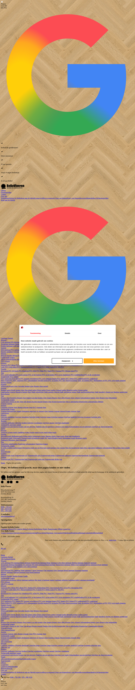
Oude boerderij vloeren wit (104, 392)
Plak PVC (43, 371)
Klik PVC (36, 371)
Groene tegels (13, 432)
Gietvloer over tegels (61, 427)
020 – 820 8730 (6, 509)
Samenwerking (31, 533)
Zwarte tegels (34, 432)
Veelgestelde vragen (8, 357)
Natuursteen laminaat (63, 565)
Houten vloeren (6, 382)
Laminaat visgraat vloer (9, 407)
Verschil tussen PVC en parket (48, 380)
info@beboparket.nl (8, 516)
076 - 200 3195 (27, 677)
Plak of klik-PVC (7, 380)
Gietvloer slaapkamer (62, 423)
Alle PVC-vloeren (7, 584)
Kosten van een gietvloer (27, 427)
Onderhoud (75, 533)
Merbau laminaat (78, 563)
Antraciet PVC (6, 365)
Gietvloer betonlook (22, 417)
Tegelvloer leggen (41, 444)
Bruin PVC (24, 588)
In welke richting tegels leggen (11, 448)
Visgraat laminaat (19, 572)
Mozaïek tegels (6, 436)
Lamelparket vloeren (8, 392)
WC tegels (48, 438)
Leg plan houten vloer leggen (41, 398)
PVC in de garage (22, 375)
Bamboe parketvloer (121, 392)
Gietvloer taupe (45, 417)
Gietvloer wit (5, 419)
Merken (3, 354)
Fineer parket (51, 390)
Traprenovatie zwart (8, 455)
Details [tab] (67, 333)
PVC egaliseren (6, 379)
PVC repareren (18, 380)
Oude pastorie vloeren (52, 392)
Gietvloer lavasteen (84, 417)
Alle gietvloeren (6, 641)
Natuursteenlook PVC (28, 367)
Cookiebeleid (89, 533)
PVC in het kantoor (35, 375)
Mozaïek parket (72, 390)
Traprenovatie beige (48, 455)
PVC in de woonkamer (92, 375)
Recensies (83, 198)
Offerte (3, 190)
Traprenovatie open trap (36, 459)
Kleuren (3, 340)
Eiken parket (41, 390)
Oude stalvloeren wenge (68, 392)
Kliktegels (23, 440)
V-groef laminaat (37, 570)
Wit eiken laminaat (38, 565)
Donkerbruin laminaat (38, 563)
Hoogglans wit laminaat (23, 565)
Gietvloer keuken (21, 423)
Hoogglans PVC (76, 588)
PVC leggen (61, 379)
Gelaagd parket (61, 390)
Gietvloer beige (34, 417)
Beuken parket (6, 390)
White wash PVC (52, 367)
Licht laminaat (18, 346)
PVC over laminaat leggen (47, 379)
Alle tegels (4, 659)
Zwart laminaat (102, 565)
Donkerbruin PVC (43, 588)
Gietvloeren (5, 413)
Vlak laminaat (48, 570)
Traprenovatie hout (21, 459)
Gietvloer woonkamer (35, 423)
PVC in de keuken (48, 375)
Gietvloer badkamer (8, 423)
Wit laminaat (15, 342)
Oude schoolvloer (38, 392)
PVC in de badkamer (8, 375)
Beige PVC (15, 365)
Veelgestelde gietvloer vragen (11, 425)
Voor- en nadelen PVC (86, 380)
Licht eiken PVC (15, 367)
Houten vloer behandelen (108, 398)
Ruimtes (4, 421)
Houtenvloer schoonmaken (88, 402)
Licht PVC (5, 367)
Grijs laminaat (6, 342)
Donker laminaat (7, 346)
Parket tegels (27, 436)
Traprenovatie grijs (34, 455)
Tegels (3, 429)
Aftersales (16, 533)
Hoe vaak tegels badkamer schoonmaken (98, 448)
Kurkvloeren (5, 394)
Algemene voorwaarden (54, 533)
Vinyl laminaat (58, 570)
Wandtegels (76, 436)
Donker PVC (32, 588)
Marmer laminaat (7, 352)
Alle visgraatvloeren (8, 630)
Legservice (38, 198)
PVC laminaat (16, 350)
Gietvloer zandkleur (8, 417)
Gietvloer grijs (96, 417)
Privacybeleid (41, 533)
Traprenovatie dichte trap (53, 459)
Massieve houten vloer (24, 392)
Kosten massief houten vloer (42, 402)
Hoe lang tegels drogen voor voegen (52, 448)
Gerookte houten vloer (26, 386)
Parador (10, 355)
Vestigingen (5, 198)
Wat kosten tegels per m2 (31, 448)
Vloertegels (17, 438)
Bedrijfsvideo (13, 666)
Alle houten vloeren (7, 607)
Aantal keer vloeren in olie (10, 402)
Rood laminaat (50, 565)
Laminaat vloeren (7, 338)
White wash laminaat (78, 565)
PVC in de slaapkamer (63, 375)
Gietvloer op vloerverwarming (102, 427)
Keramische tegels (38, 438)
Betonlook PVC (6, 371)
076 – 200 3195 (6, 511)
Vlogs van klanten (61, 198)
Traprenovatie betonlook (80, 455)
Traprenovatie (5, 452)
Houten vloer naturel (41, 386)
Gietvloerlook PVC (57, 588)
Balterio (4, 355)
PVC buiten (16, 379)
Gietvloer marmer (57, 417)
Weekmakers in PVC (101, 380)
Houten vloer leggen (24, 398)
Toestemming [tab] (35, 333)
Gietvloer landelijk (70, 417)
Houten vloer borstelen (9, 398)
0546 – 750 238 (6, 507)
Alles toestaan (98, 361)
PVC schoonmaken (31, 380)
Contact (3, 194)
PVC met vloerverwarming (68, 380)
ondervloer (112, 540)
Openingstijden (6, 192)
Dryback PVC (17, 371)
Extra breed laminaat (33, 572)
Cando (25, 576)
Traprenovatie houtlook (97, 455)
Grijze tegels (43, 432)
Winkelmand (67, 533)
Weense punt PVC (71, 371)
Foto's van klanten (73, 198)
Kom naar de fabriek (28, 198)
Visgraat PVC (60, 371)
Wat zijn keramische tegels (74, 448)
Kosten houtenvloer (59, 402)
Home (3, 463)
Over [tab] (100, 333)
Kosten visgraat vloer (72, 411)
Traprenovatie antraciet (63, 455)
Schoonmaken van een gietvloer (80, 427)
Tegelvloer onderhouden (9, 444)
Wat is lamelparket (72, 402)
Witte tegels (52, 432)
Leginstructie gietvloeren (9, 427)
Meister (15, 355)
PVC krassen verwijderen (29, 379)
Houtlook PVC (27, 371)
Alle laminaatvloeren (8, 559)
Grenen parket (83, 390)
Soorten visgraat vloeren (56, 411)
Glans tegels (60, 436)
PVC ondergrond (80, 379)
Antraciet (4, 432)
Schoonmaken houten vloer (90, 398)
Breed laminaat (69, 570)
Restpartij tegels (81, 438)
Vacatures (23, 533)
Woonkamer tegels (69, 438)
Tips (2, 373)
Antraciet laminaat (90, 563)
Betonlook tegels (7, 438)
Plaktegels (4, 440)
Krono (20, 576)
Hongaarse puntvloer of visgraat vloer (35, 411)
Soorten (3, 348)
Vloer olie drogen (26, 402)
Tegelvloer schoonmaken (26, 444)
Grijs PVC (67, 588)
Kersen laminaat (91, 565)
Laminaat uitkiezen (61, 580)
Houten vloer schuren (72, 398)
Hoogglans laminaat (8, 344)
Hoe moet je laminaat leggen (44, 580)
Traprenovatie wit (21, 455)
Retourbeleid (98, 533)
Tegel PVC (51, 371)
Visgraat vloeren (6, 404)
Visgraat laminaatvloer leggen (11, 411)
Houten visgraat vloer (25, 407)
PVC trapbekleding (77, 375)
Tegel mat (68, 436)
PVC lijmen (70, 379)
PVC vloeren (18, 529)
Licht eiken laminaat (64, 563)
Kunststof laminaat (81, 570)
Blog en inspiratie (48, 198)
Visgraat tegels (26, 438)
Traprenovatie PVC (8, 459)
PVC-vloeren (5, 361)
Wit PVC (61, 367)
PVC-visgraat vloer (39, 407)
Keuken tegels (57, 438)
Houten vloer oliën (58, 398)
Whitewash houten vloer (9, 386)
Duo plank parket (31, 390)
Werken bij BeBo (15, 198)
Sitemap (82, 533)
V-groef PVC (41, 367)
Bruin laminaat (25, 563)
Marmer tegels (51, 436)
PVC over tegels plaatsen (116, 380)
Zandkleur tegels (23, 432)
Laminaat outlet (74, 580)
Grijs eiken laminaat (30, 567)
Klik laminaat (6, 350)
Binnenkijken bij (92, 198)
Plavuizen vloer (14, 440)
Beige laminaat (51, 563)
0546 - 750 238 (15, 677)
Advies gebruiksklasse (9, 359)
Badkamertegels (17, 436)
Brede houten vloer (18, 390)
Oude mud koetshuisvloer (86, 392)
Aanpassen (67, 361)
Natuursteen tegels (39, 436)
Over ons (4, 196)
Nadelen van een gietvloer (45, 427)
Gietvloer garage (49, 423)
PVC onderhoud (92, 379)
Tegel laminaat (26, 570)
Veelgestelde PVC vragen (9, 377)
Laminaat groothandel (87, 580)
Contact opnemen (7, 533)
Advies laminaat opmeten (26, 580)
